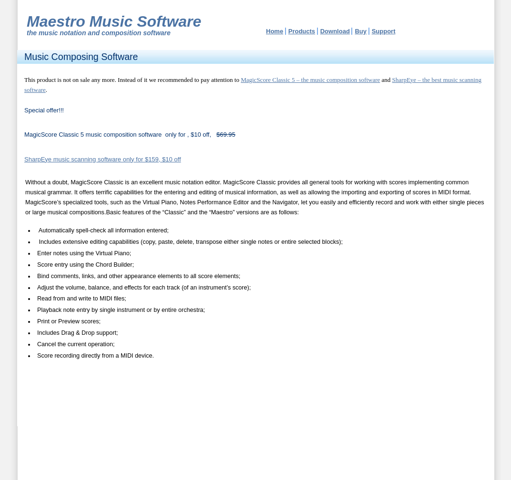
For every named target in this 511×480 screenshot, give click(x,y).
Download (335, 31)
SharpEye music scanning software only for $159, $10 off (102, 159)
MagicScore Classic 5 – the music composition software (310, 79)
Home (274, 31)
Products (301, 31)
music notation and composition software (105, 33)
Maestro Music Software (114, 21)
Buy (361, 31)
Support (384, 31)
